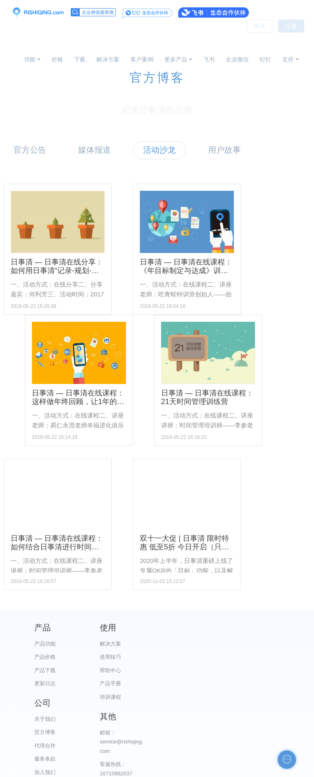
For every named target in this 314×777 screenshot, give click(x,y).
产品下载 (45, 670)
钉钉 (265, 59)
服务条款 (198, 683)
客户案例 (141, 59)
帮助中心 (121, 670)
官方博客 (198, 657)
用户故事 (224, 149)
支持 (288, 59)
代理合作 (198, 670)
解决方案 (107, 59)
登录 (259, 37)
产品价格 (45, 657)
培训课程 (121, 697)
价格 (57, 59)
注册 (291, 37)
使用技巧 (121, 657)
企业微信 (237, 59)
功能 (30, 59)
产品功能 (45, 644)
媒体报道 (94, 149)
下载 (79, 59)
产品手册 (121, 683)
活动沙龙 (159, 149)
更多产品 (175, 59)
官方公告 (29, 149)
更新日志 (45, 683)
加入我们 (198, 697)
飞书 (209, 59)
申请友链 (275, 720)
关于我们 (198, 644)
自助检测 (275, 733)
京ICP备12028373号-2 (111, 769)
